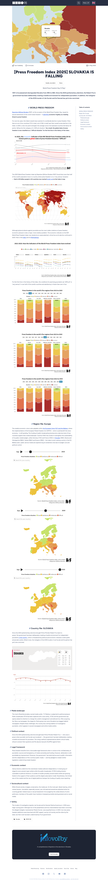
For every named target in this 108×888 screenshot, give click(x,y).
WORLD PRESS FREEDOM (86, 111)
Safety (82, 129)
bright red (50, 179)
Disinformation (49, 868)
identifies (46, 114)
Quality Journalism (50, 83)
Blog (76, 868)
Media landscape (84, 118)
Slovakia (17, 819)
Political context (84, 120)
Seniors (72, 868)
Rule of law (66, 868)
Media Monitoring (35, 868)
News (60, 83)
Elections (42, 868)
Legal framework (84, 122)
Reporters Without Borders (20, 112)
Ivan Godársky (17, 66)
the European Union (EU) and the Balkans (55, 428)
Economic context (85, 124)
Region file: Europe (84, 113)
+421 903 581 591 (74, 879)
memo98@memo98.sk (65, 879)
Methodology (35, 237)
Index (24, 237)
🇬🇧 (94, 3)
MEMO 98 (27, 819)
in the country (23, 637)
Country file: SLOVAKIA (85, 115)
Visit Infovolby (54, 854)
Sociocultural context (86, 126)
